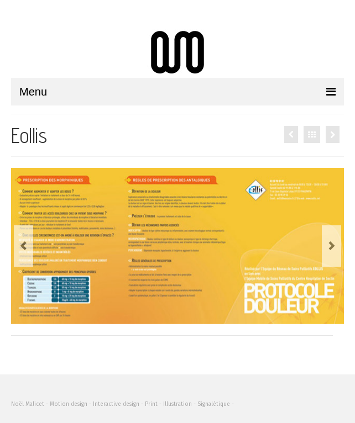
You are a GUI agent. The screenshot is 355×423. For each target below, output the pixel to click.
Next (331, 246)
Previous (23, 246)
